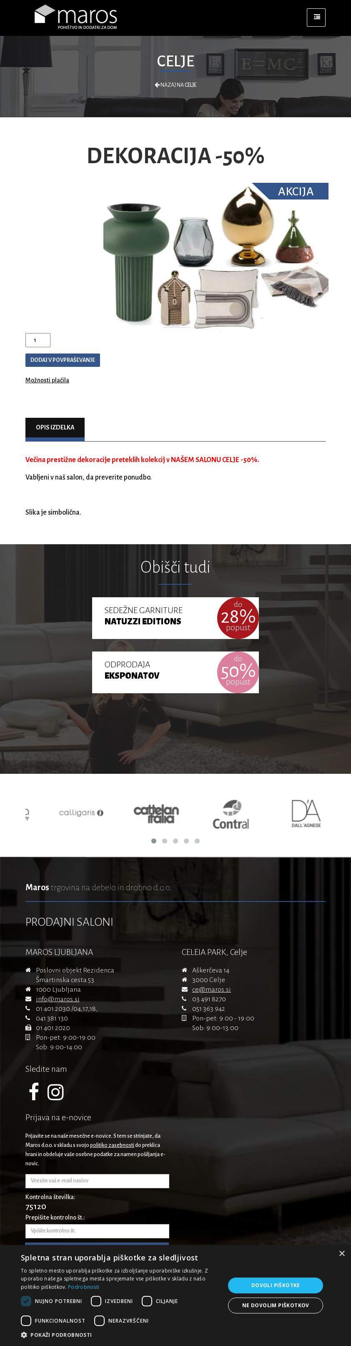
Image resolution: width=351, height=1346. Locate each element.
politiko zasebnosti (112, 1145)
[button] (120, 1335)
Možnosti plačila (47, 380)
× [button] (341, 1254)
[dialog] (175, 1295)
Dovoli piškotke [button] (275, 1285)
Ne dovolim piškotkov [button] (275, 1305)
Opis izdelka (55, 427)
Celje (175, 61)
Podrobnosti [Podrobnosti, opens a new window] (83, 1286)
